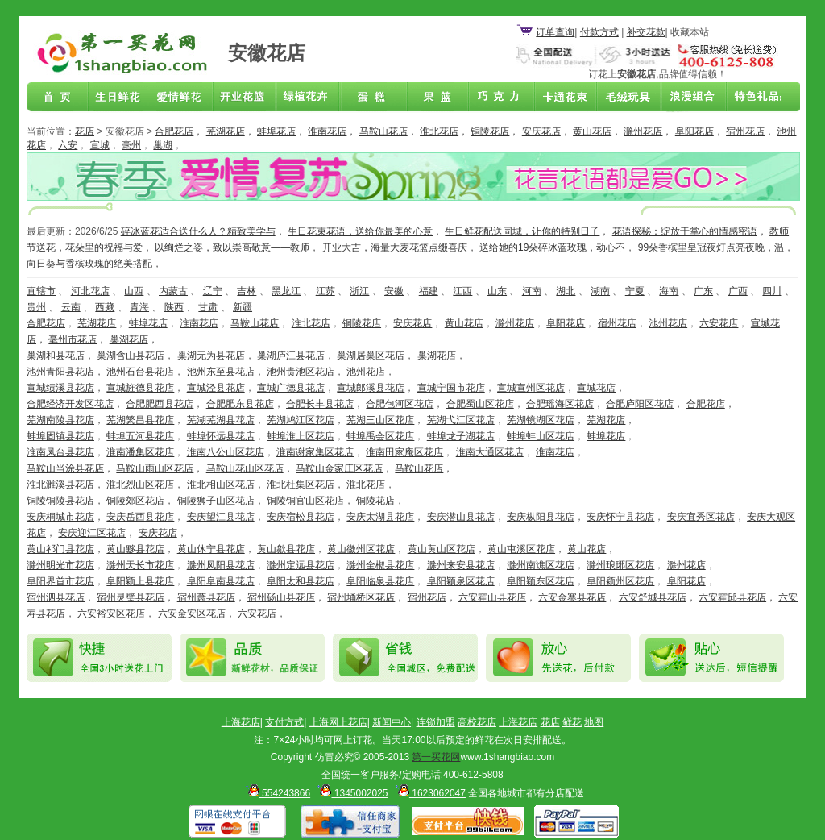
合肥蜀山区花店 (480, 404)
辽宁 (212, 291)
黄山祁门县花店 (60, 549)
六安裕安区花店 (111, 613)
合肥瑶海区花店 (560, 404)
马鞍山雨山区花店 (154, 468)
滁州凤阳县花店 (221, 565)
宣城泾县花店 (216, 387)
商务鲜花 (246, 97)
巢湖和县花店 (56, 355)
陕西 (174, 307)
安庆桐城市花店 (60, 516)
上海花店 (241, 722)
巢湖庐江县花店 (291, 355)
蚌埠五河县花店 (140, 436)
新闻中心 (391, 722)
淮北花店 (439, 131)
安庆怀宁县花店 (620, 516)
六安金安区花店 (192, 613)
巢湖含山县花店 (130, 355)
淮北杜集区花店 (300, 484)
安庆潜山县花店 (461, 516)
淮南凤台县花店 (60, 452)
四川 (771, 291)
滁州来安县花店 (461, 565)
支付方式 (284, 722)
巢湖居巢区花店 (370, 355)
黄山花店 (592, 131)
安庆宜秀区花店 (701, 516)
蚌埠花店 (276, 131)
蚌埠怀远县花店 (221, 436)
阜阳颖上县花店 (140, 581)
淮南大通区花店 (490, 452)
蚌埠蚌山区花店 (540, 436)
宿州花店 (745, 131)
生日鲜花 (120, 97)
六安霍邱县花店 (732, 597)
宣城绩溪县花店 (60, 387)
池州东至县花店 (221, 371)
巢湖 (162, 145)
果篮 (435, 97)
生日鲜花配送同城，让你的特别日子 (522, 231)
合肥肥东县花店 (240, 404)
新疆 (242, 307)
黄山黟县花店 (135, 549)
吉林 (246, 291)
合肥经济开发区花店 (70, 404)
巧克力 (497, 97)
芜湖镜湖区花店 (540, 420)
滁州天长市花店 (140, 565)
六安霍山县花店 (492, 597)
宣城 (100, 145)
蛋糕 (372, 97)
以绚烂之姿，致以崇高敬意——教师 (232, 247)
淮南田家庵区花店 (404, 452)
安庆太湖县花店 (380, 516)
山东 (497, 291)
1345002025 (350, 793)
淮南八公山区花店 (225, 452)
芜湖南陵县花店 (60, 420)
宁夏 (635, 291)
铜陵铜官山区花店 (305, 500)
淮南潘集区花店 (140, 452)
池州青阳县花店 (60, 371)
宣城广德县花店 (291, 387)
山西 (133, 291)
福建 (428, 291)
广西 (738, 291)
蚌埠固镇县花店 (60, 436)
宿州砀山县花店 (281, 597)
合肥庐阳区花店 (640, 404)
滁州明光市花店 (60, 565)
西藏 (104, 307)
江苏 (325, 291)
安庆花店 (541, 131)
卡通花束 (560, 97)
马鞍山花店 (383, 131)
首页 (58, 97)
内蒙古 (173, 291)
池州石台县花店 (140, 371)
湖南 (600, 291)
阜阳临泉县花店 (380, 581)
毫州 (131, 145)
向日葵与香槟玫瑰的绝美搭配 (89, 263)
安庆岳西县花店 (140, 516)
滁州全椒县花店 (380, 565)
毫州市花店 (72, 339)
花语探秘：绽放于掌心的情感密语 (684, 231)
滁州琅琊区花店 (620, 565)
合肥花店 (174, 131)
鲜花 (572, 722)
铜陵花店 (490, 131)
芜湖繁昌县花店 (140, 420)
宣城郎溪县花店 (370, 387)
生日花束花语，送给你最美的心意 (360, 231)
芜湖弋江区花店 (461, 420)
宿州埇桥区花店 (361, 597)
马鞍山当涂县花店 (65, 468)
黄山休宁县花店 (211, 549)
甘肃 (208, 307)
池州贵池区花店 (300, 371)
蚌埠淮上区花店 (300, 436)
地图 (593, 722)
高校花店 (477, 722)
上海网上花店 (338, 722)
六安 (67, 145)
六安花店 (718, 323)
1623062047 (428, 793)
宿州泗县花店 (56, 597)
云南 (71, 307)
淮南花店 (327, 131)
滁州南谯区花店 (540, 565)
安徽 (394, 291)
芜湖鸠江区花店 (300, 420)
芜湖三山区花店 (380, 420)
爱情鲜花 (183, 97)
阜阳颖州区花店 (620, 581)
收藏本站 (689, 32)
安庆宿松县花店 (300, 516)
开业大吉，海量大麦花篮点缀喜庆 (394, 247)
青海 (139, 307)
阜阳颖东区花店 (540, 581)
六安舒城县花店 (652, 597)
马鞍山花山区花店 (245, 468)
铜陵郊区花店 (135, 500)
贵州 (36, 307)
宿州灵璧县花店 (130, 597)
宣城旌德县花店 (140, 387)
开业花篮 (623, 97)
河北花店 (90, 291)
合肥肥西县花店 (159, 404)
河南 (531, 291)
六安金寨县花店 (572, 597)
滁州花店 (643, 131)
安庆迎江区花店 (92, 533)
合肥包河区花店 (399, 404)
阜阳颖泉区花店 (461, 581)
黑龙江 (286, 291)
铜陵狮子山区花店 (216, 500)
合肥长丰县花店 (320, 404)
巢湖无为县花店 (211, 355)
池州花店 (668, 323)
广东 (703, 291)
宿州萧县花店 (206, 597)
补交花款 (646, 32)
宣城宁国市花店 (451, 387)
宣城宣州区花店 (531, 387)
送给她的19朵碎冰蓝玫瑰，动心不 (552, 247)
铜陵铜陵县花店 (60, 500)
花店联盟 (749, 97)
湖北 (565, 291)
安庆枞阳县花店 (540, 516)
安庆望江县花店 (221, 516)
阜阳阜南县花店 (221, 581)
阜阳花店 (694, 131)
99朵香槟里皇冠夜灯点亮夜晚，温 (711, 247)
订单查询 (555, 32)
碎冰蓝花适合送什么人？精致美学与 (198, 231)
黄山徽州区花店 (361, 549)
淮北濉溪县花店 (60, 484)
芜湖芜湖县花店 (221, 420)
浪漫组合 (686, 97)
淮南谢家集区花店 (315, 452)
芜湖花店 (225, 131)
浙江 (359, 291)
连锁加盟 (436, 722)
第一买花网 (436, 757)
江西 (462, 291)
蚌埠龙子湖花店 (461, 436)
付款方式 (599, 32)
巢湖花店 (129, 339)
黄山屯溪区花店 (521, 549)
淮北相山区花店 (221, 484)
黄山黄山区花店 (441, 549)
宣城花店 (596, 387)
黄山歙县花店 (286, 549)
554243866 (275, 793)
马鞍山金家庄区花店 (339, 468)
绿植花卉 (309, 97)
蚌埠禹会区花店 (380, 436)
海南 (668, 291)
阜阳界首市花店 (60, 581)
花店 (84, 131)
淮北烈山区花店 (140, 484)
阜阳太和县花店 (300, 581)
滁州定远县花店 (300, 565)
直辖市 (41, 291)
